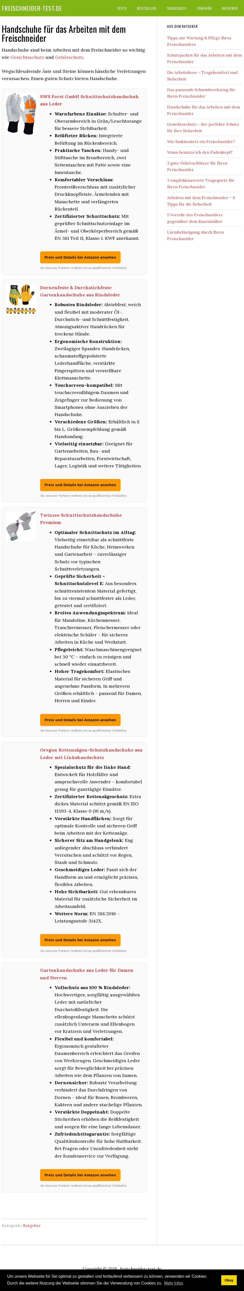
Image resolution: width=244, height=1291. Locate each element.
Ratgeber (32, 1225)
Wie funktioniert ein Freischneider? (201, 141)
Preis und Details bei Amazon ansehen (80, 257)
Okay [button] (228, 1280)
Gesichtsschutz (27, 57)
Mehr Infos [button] (173, 1283)
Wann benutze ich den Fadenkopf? (200, 152)
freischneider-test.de (32, 8)
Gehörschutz (69, 57)
